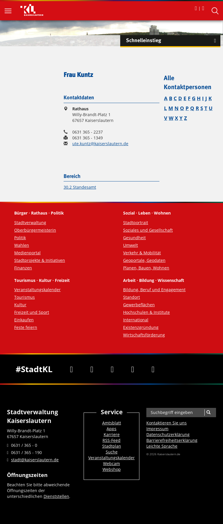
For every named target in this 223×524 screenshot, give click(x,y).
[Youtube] (112, 368)
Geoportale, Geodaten (144, 260)
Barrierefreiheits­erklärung (171, 440)
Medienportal (27, 252)
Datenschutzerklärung (168, 434)
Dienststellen (56, 496)
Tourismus (24, 297)
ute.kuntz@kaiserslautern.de (100, 143)
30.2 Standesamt (80, 187)
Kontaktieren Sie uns (166, 423)
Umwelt (130, 245)
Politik (20, 237)
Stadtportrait (135, 222)
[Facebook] (71, 368)
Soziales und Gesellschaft (148, 230)
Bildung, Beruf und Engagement (154, 289)
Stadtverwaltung (30, 222)
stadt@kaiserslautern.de (35, 459)
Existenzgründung (141, 327)
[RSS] (153, 368)
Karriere (112, 434)
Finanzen (23, 268)
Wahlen (21, 245)
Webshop (111, 469)
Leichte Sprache (161, 446)
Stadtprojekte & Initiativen (39, 260)
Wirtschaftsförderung (144, 335)
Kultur (20, 304)
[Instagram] (133, 368)
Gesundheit (134, 237)
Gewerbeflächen (139, 304)
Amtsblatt (111, 423)
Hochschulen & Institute (146, 312)
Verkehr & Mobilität (142, 252)
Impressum (157, 428)
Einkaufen (24, 320)
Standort (131, 297)
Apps (111, 428)
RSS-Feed (111, 440)
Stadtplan (111, 446)
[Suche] (208, 412)
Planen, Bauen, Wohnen (146, 268)
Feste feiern (25, 327)
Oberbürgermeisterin (35, 230)
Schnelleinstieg (173, 40)
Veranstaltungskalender (37, 289)
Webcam (111, 463)
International (135, 320)
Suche (112, 452)
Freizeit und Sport (31, 312)
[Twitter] (92, 368)
